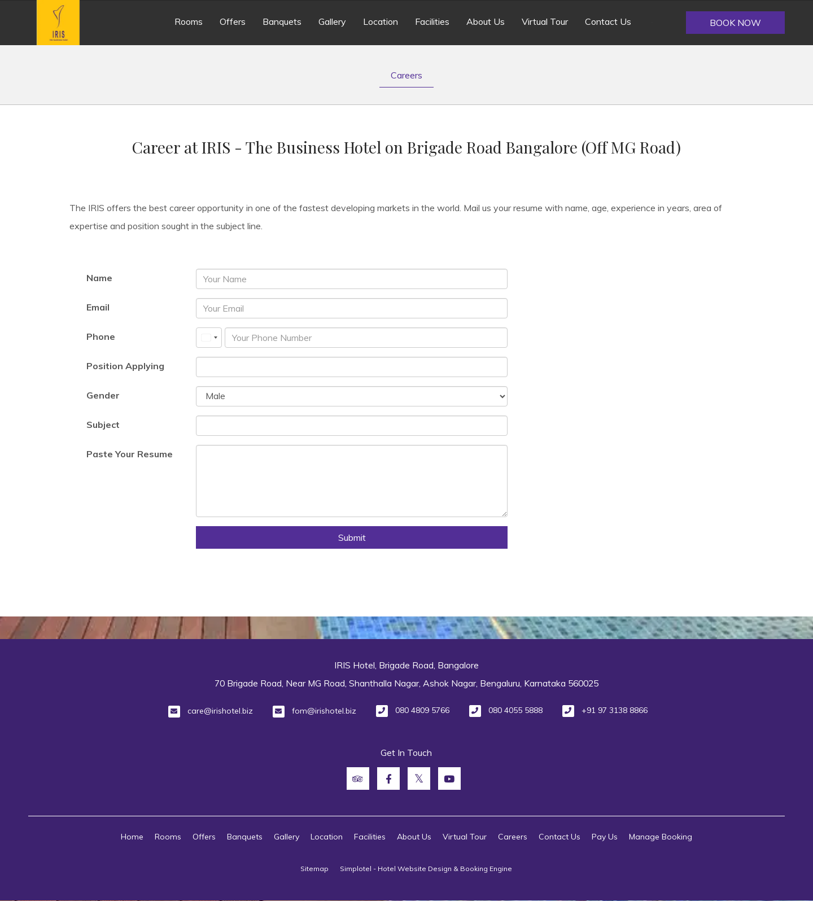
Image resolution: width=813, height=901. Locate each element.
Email (98, 307)
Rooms (188, 21)
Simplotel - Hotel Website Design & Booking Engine (426, 868)
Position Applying (125, 365)
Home (132, 837)
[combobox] (209, 338)
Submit (352, 537)
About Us (485, 21)
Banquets (282, 21)
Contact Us (608, 21)
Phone (100, 336)
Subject (103, 424)
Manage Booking (660, 837)
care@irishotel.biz (220, 711)
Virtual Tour (545, 21)
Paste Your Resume (129, 454)
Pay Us (605, 837)
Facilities (432, 21)
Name (99, 277)
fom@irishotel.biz (324, 711)
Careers (406, 75)
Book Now (735, 22)
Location (380, 21)
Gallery (332, 21)
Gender (103, 395)
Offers (233, 21)
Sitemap (314, 868)
